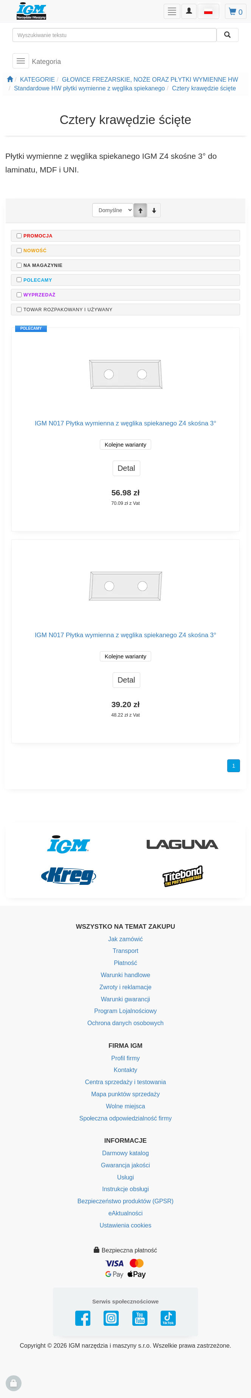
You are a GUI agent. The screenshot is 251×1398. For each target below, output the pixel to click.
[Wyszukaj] (228, 35)
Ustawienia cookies (126, 1225)
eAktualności (125, 1213)
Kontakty (125, 1070)
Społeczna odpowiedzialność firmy (125, 1118)
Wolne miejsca (125, 1106)
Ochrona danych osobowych (125, 1023)
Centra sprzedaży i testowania (125, 1082)
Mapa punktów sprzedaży (125, 1094)
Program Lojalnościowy (125, 1011)
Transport (125, 951)
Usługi (125, 1177)
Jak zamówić (125, 939)
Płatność (125, 963)
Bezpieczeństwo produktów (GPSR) (125, 1201)
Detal (126, 468)
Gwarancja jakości (125, 1165)
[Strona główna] (10, 79)
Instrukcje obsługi (125, 1189)
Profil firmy (125, 1058)
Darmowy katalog (125, 1153)
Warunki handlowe (125, 975)
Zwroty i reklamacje (125, 987)
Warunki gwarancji (125, 999)
